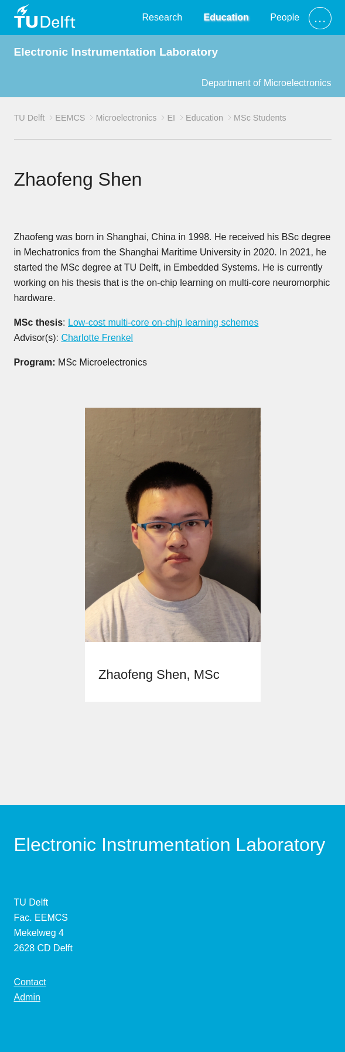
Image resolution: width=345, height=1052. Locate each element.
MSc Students (260, 117)
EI (171, 117)
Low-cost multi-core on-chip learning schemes (163, 322)
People (284, 17)
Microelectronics (125, 117)
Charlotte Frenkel (97, 338)
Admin (27, 997)
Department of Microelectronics (266, 83)
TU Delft (29, 117)
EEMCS (70, 117)
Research (162, 17)
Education (225, 17)
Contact (30, 982)
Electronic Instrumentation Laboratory (116, 52)
